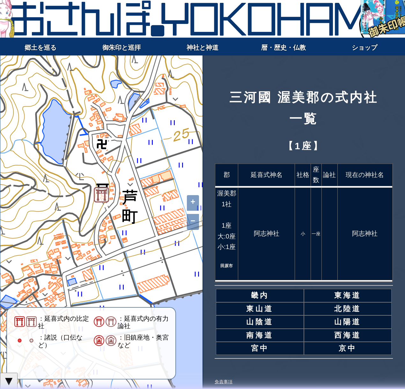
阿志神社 (266, 233)
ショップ (364, 47)
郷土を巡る (40, 47)
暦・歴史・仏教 (283, 47)
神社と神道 (202, 47)
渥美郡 (226, 193)
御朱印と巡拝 (121, 47)
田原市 (226, 265)
